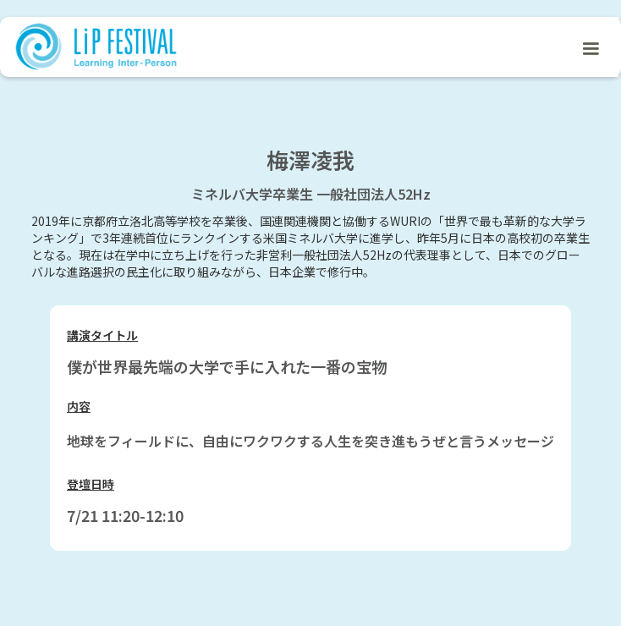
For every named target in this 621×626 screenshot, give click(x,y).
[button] (590, 47)
